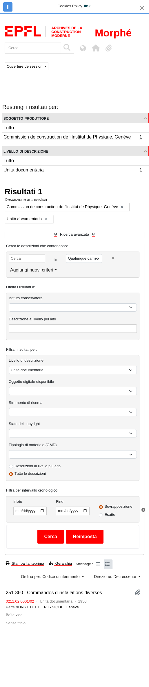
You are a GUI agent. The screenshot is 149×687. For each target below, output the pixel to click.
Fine (59, 501)
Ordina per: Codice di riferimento (51, 576)
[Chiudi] (142, 8)
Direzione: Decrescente (115, 576)
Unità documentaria (72, 171)
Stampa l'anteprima (25, 563)
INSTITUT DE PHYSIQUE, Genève (49, 607)
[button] (95, 48)
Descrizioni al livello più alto (37, 466)
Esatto (110, 514)
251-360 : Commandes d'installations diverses (54, 592)
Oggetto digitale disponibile (31, 381)
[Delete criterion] (113, 258)
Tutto (8, 127)
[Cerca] (33, 48)
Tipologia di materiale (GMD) (33, 445)
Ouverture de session (25, 66)
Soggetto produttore (26, 118)
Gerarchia (60, 563)
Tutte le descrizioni (30, 473)
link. (88, 6)
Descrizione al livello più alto (32, 319)
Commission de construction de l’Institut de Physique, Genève (72, 138)
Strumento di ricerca (25, 402)
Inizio (17, 501)
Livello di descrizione (25, 151)
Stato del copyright (24, 424)
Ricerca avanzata (74, 234)
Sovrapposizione (118, 506)
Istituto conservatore (26, 298)
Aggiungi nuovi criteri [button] (31, 269)
